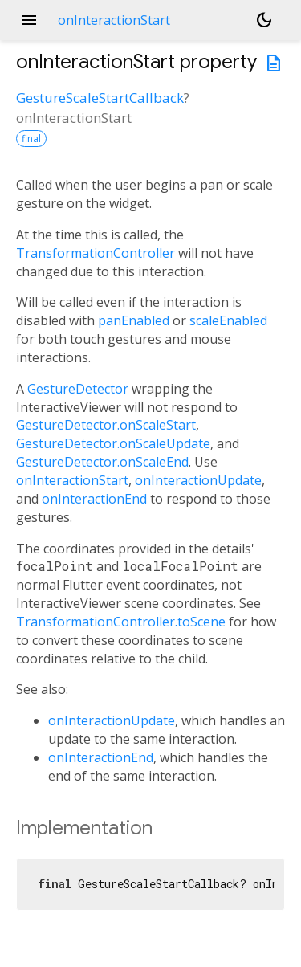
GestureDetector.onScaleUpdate (113, 443)
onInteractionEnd (94, 499)
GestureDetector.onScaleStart (106, 425)
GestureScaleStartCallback (100, 97)
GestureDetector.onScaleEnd (102, 462)
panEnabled (133, 320)
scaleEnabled (228, 320)
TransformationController (95, 253)
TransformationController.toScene (121, 621)
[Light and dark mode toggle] (264, 20)
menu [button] (29, 20)
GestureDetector (77, 389)
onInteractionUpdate (198, 480)
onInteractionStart (72, 480)
